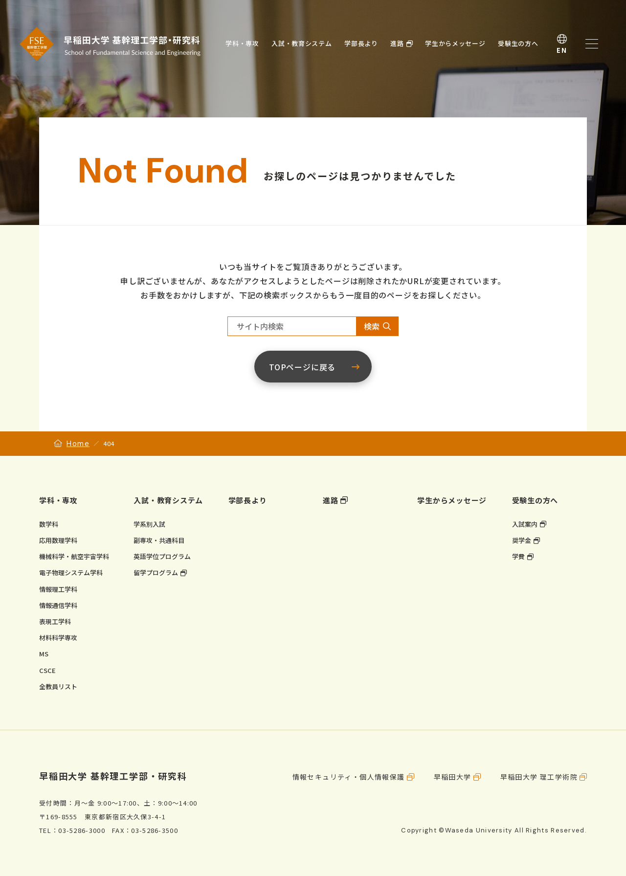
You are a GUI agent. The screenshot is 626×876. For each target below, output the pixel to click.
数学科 (48, 524)
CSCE (47, 670)
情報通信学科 (58, 605)
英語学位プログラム (162, 556)
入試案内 (524, 524)
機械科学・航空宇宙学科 (74, 556)
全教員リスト (58, 686)
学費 (518, 556)
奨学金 (521, 540)
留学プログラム (156, 572)
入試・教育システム (168, 500)
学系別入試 (149, 524)
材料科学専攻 (58, 637)
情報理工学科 (58, 589)
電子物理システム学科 (71, 572)
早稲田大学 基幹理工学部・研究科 (113, 775)
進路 (330, 500)
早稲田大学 (452, 777)
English (562, 43)
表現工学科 (55, 621)
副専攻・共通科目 (159, 540)
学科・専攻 (58, 500)
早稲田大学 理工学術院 (539, 777)
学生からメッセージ (452, 500)
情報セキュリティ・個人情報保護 (348, 777)
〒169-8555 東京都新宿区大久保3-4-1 (102, 816)
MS (43, 654)
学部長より (247, 500)
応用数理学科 (58, 540)
